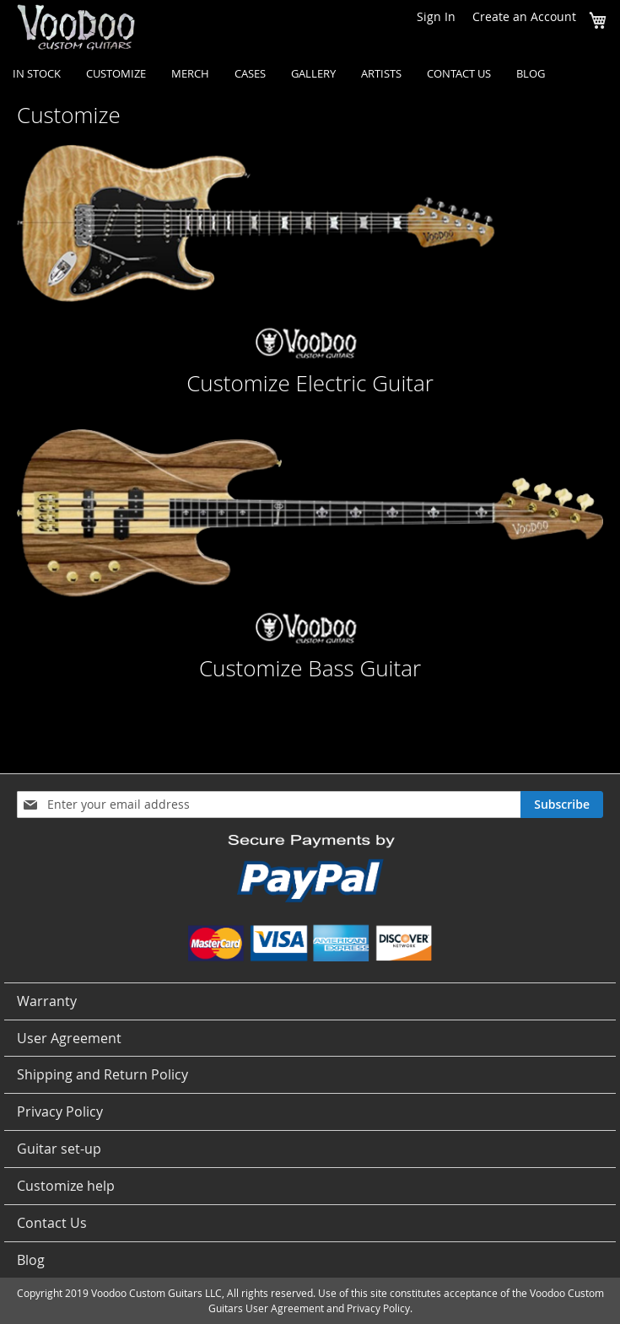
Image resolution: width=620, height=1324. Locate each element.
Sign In (436, 16)
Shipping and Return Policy (102, 1074)
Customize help (66, 1185)
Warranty (47, 1001)
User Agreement (69, 1038)
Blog (31, 1260)
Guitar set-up (59, 1148)
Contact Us (52, 1223)
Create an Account (524, 16)
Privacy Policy (60, 1111)
